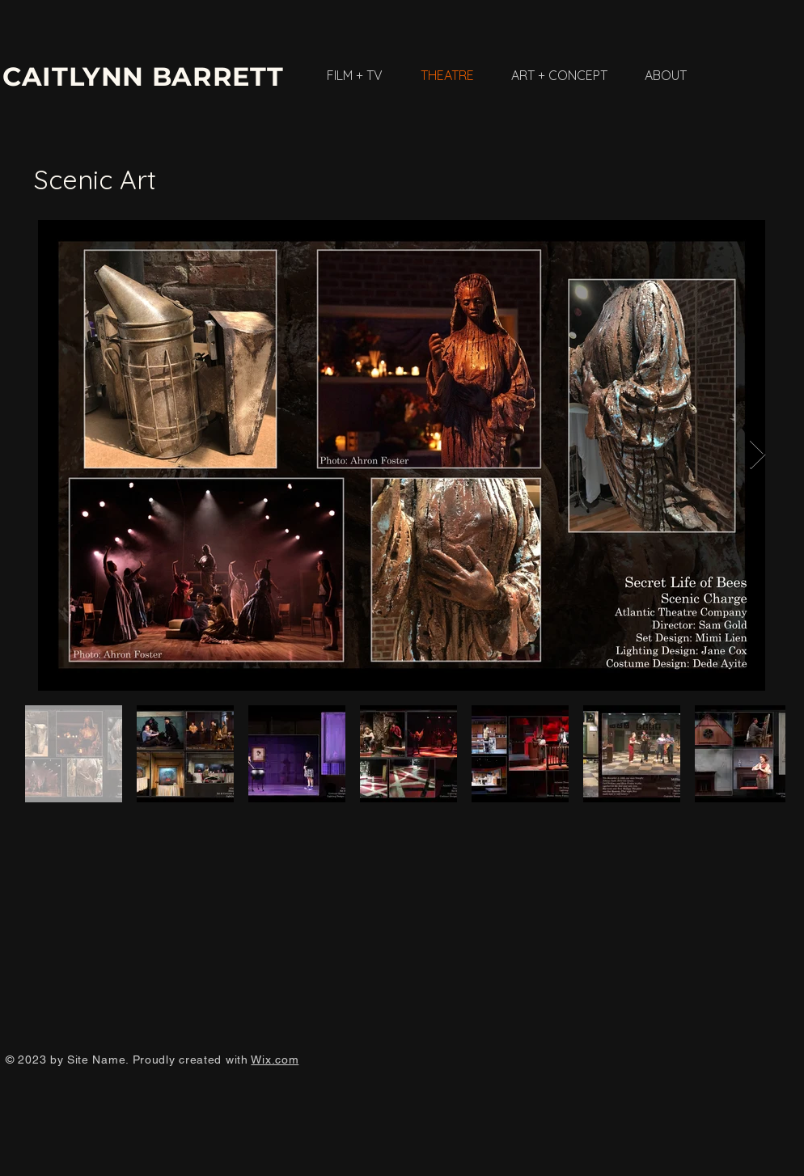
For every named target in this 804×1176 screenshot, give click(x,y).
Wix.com (274, 1059)
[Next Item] (757, 455)
